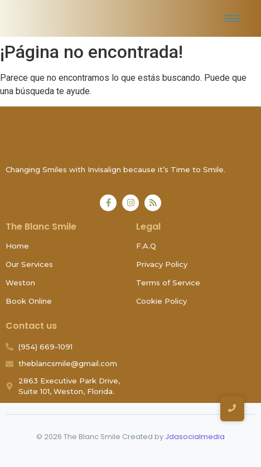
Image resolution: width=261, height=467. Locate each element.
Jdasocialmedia (195, 436)
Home (17, 245)
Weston (20, 282)
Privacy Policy (161, 264)
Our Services (29, 264)
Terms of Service (168, 282)
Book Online (29, 300)
